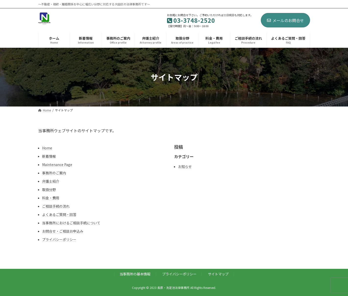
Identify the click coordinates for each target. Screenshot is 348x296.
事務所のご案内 (54, 172)
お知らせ (185, 166)
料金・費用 (50, 197)
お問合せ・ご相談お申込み (62, 231)
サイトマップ (218, 273)
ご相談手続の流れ (56, 206)
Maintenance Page (57, 164)
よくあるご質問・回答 (59, 214)
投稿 (178, 146)
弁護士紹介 (50, 181)
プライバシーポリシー (59, 239)
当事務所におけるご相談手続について (71, 222)
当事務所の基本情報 (135, 273)
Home (47, 147)
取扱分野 (49, 189)
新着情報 (49, 156)
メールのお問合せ (285, 20)
